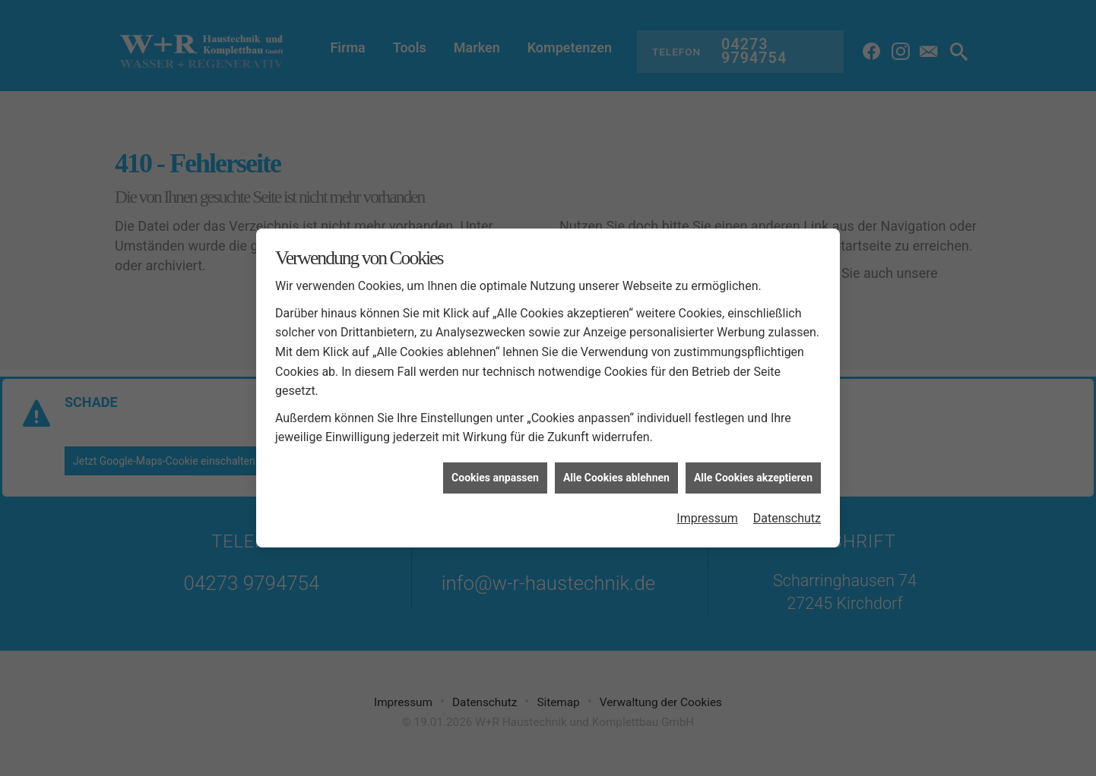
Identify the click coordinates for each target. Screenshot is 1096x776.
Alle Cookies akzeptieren (753, 473)
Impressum (707, 514)
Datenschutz (787, 514)
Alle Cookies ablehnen (616, 473)
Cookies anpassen (495, 473)
